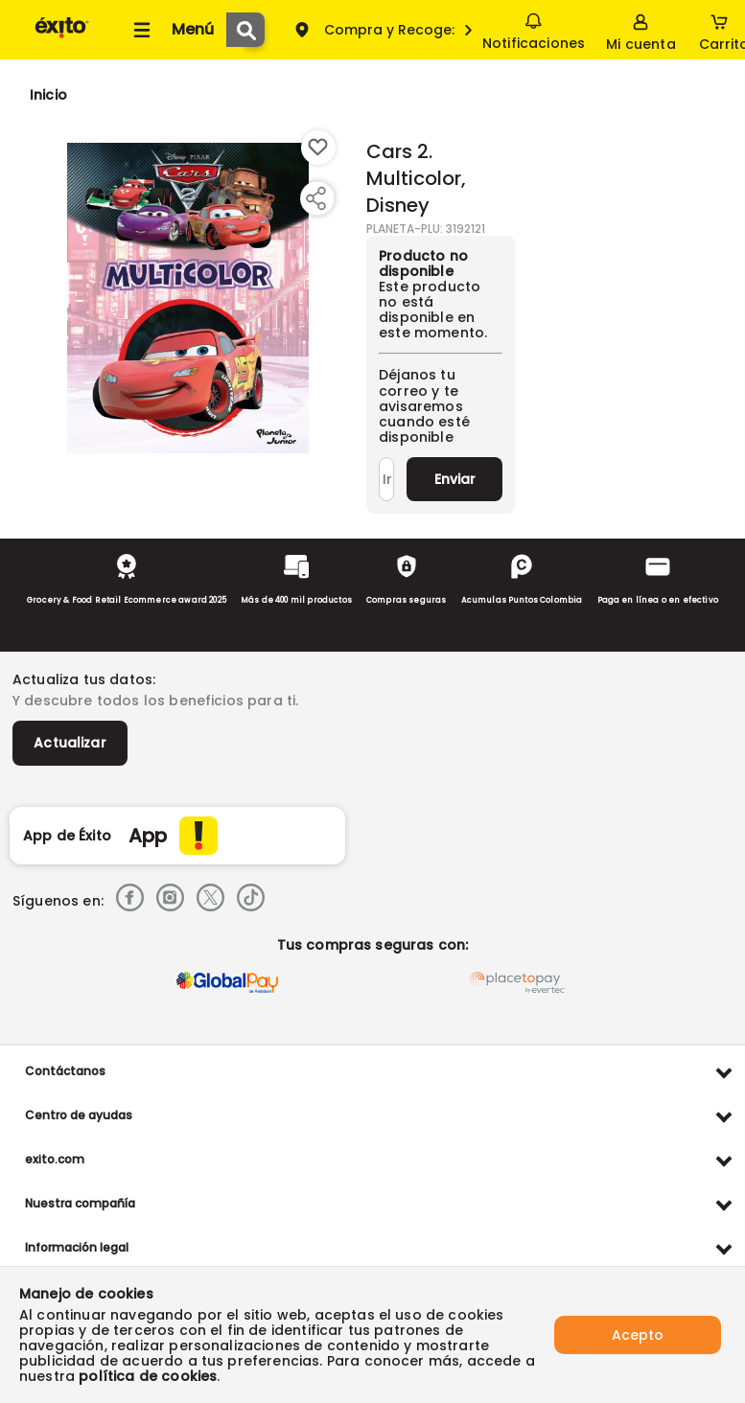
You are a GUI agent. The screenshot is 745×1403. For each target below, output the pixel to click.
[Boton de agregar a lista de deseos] (318, 147)
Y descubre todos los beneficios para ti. (155, 700)
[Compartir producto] (315, 198)
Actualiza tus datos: (83, 679)
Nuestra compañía (80, 1203)
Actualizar (70, 742)
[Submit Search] (245, 29)
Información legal (76, 1247)
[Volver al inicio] (62, 37)
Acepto (638, 1335)
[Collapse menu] (171, 29)
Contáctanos (65, 1071)
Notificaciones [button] (533, 29)
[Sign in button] (640, 30)
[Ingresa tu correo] (386, 479)
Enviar (455, 479)
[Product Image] (188, 298)
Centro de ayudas (78, 1115)
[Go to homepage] (48, 95)
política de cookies (148, 1376)
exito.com (54, 1159)
